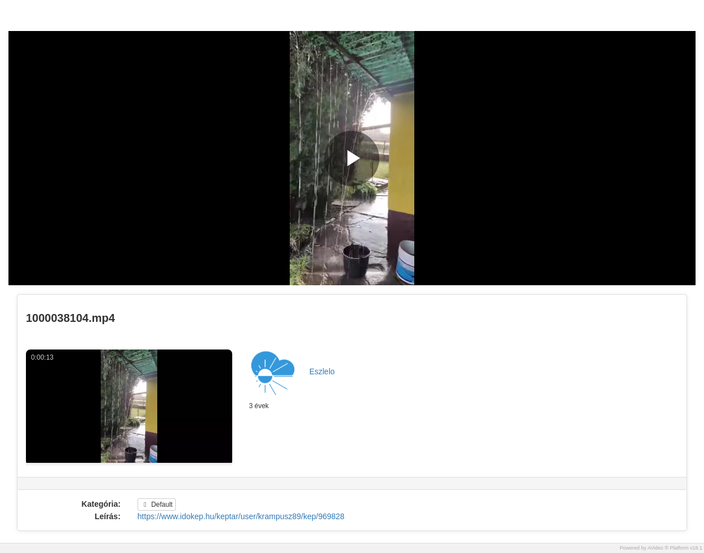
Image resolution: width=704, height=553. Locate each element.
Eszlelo (322, 371)
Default (156, 504)
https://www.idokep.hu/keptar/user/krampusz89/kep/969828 (241, 516)
